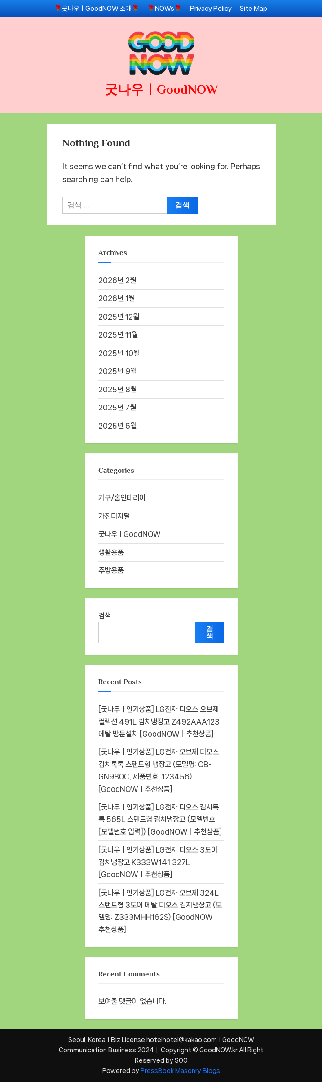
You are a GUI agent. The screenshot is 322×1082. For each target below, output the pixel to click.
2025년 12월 (118, 317)
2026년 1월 (116, 298)
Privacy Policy (211, 8)
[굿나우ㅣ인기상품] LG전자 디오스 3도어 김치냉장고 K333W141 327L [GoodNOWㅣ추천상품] (157, 862)
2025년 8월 (117, 389)
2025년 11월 (118, 335)
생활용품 (111, 552)
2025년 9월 (117, 371)
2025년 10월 (119, 353)
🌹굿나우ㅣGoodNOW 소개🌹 (96, 8)
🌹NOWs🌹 (164, 8)
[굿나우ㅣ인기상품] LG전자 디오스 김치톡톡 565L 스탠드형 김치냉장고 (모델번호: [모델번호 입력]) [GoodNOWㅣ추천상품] (160, 819)
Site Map (253, 8)
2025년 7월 (117, 407)
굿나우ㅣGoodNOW (161, 89)
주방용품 (111, 570)
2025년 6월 (117, 426)
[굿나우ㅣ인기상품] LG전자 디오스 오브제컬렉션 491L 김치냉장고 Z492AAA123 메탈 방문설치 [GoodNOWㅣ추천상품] (159, 721)
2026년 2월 (117, 280)
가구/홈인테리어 (122, 497)
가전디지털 (114, 516)
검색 (104, 616)
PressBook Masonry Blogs (180, 1071)
